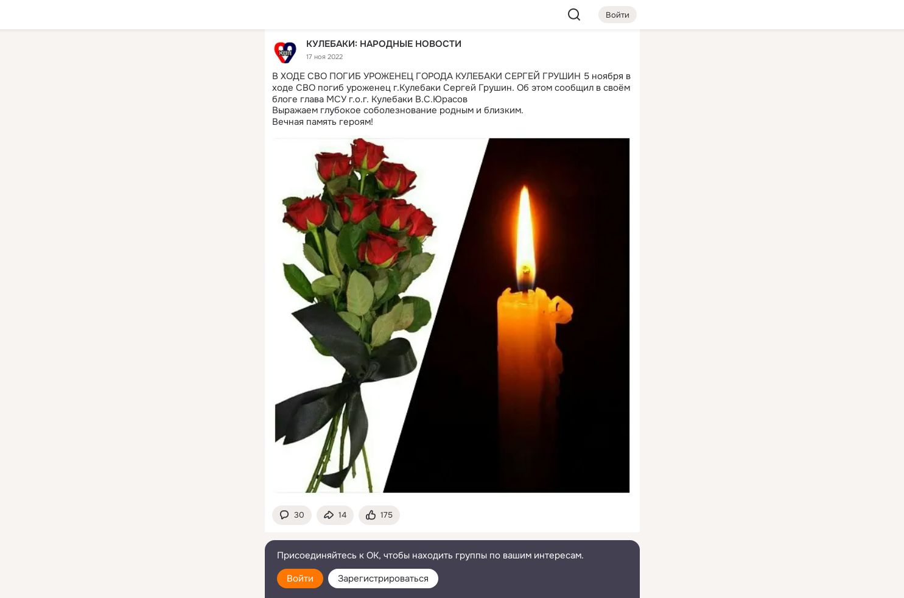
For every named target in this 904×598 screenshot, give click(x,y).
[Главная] (121, 58)
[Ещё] (175, 504)
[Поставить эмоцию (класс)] (379, 515)
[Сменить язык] (175, 530)
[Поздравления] (174, 165)
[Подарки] (121, 165)
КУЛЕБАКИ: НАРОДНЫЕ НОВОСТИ (383, 43)
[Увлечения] (174, 58)
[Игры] (227, 165)
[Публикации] (121, 112)
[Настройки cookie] (175, 582)
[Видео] (227, 112)
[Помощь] (121, 219)
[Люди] (174, 112)
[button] (292, 515)
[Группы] (227, 58)
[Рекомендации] (174, 219)
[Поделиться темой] (335, 515)
